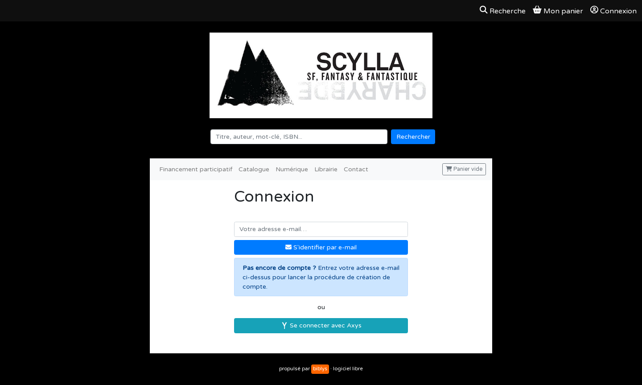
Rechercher (413, 137)
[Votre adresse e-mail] (321, 229)
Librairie (325, 169)
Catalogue (254, 169)
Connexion (613, 11)
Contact (356, 169)
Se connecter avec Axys (321, 325)
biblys (320, 369)
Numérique (292, 169)
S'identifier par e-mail (321, 247)
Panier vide (464, 169)
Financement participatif (195, 169)
